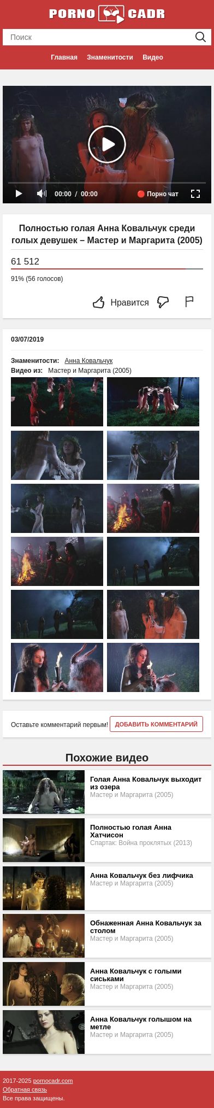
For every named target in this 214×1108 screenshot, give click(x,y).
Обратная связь (25, 1089)
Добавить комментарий (156, 724)
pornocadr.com (53, 1080)
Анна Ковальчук (88, 361)
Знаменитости (110, 57)
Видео (152, 57)
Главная (64, 57)
